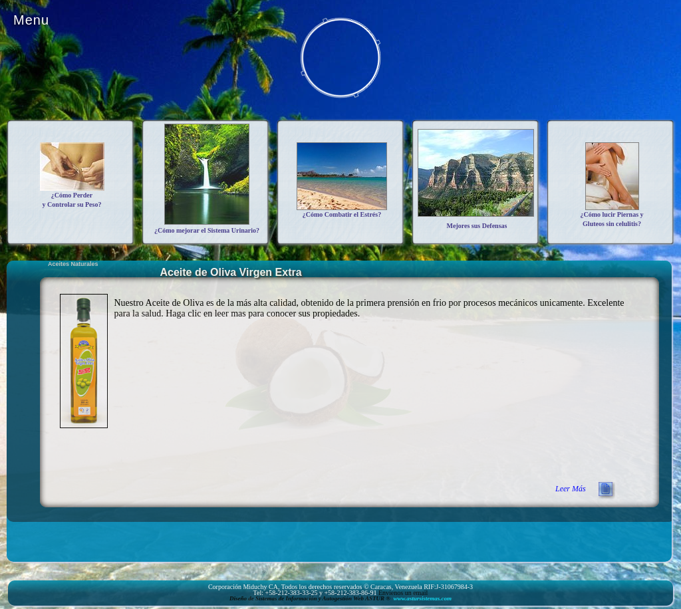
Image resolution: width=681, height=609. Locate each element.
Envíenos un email (403, 592)
